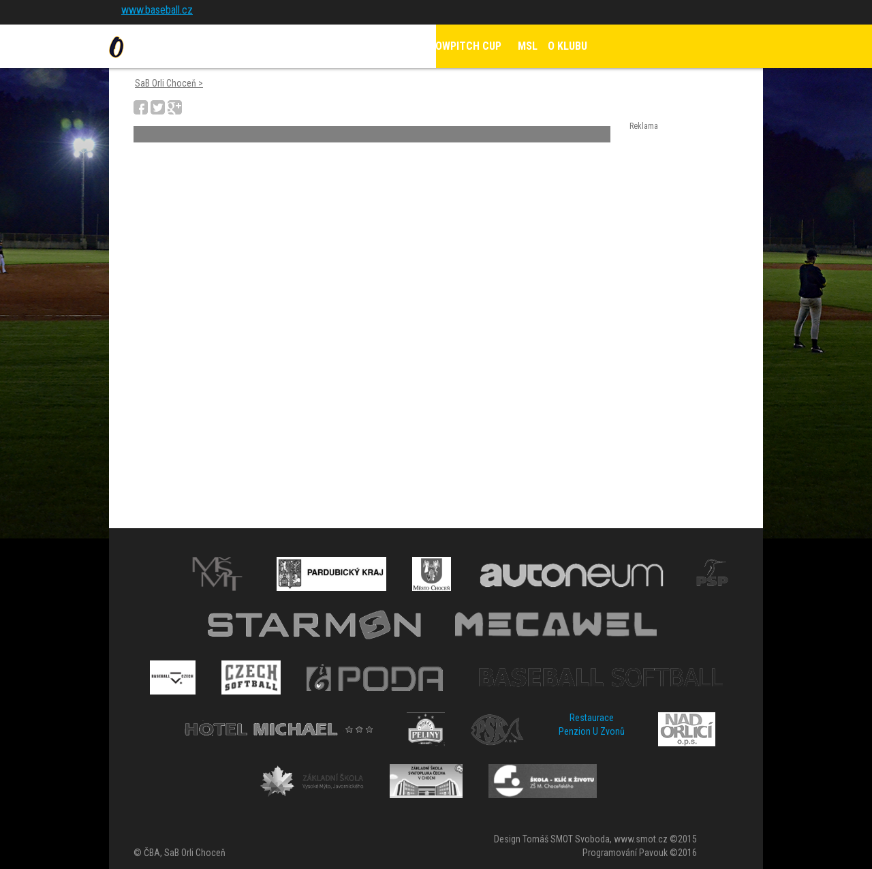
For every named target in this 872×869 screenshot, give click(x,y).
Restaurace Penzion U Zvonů (592, 724)
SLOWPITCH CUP (462, 46)
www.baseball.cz (157, 9)
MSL (528, 46)
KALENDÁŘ (383, 46)
